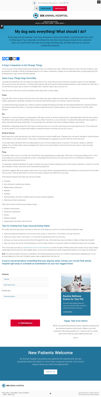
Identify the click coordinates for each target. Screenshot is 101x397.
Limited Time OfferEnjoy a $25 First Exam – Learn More (50, 22)
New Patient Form (9, 285)
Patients (6, 279)
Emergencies (60, 8)
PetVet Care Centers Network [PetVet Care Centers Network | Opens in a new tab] (91, 394)
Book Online (46, 8)
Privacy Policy (5, 393)
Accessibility (13, 393)
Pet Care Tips (6, 290)
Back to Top (11, 394)
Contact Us (50, 372)
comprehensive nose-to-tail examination (36, 248)
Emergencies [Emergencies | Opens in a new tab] (25, 323)
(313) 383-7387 (64, 3)
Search (5, 394)
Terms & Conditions (23, 393)
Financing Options (9, 296)
